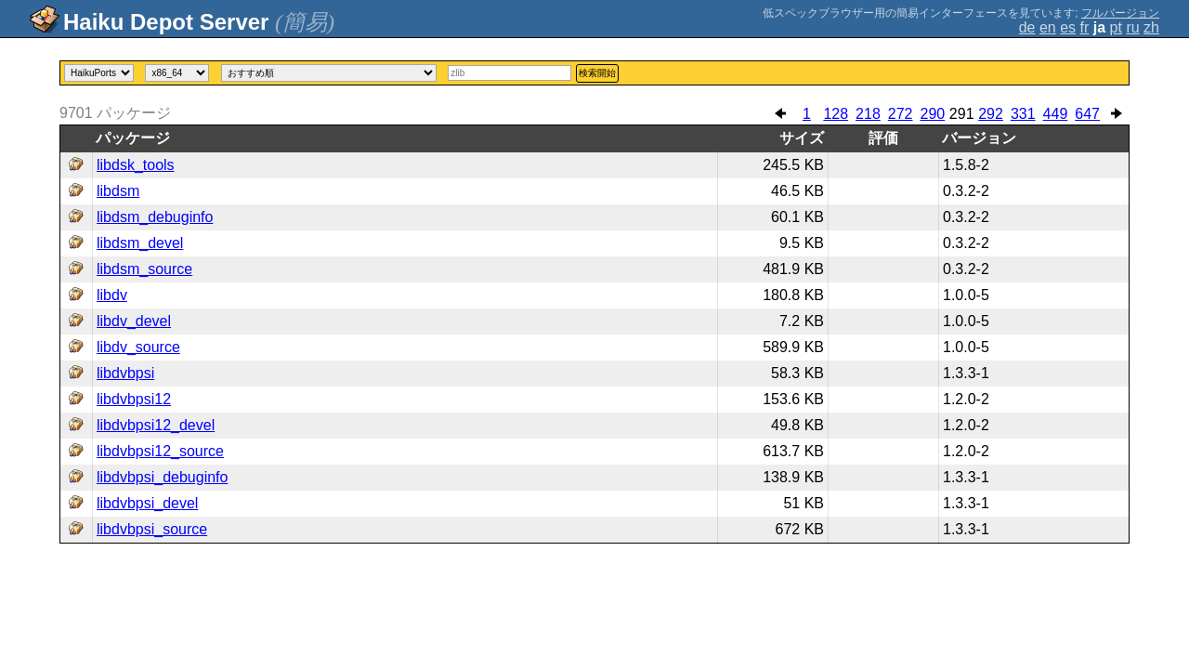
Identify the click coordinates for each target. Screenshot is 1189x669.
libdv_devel (134, 321)
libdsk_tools (136, 165)
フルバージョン (1120, 13)
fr (1085, 27)
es (1068, 27)
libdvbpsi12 (134, 399)
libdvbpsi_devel (147, 503)
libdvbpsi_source (152, 529)
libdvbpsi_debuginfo (162, 477)
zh (1151, 27)
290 (932, 114)
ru (1132, 27)
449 (1055, 114)
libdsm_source (144, 269)
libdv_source (138, 347)
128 (835, 114)
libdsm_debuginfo (155, 217)
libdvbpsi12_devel (156, 425)
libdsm (118, 191)
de (1027, 27)
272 (900, 114)
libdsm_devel (140, 243)
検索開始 (597, 73)
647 (1087, 114)
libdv (112, 295)
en (1047, 27)
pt (1116, 27)
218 (868, 114)
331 (1023, 114)
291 (961, 114)
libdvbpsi (125, 373)
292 (990, 114)
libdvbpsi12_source (160, 451)
